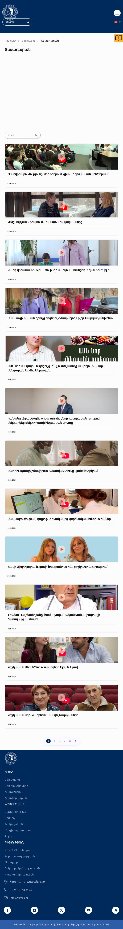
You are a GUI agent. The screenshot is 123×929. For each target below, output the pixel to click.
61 (70, 741)
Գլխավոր (10, 41)
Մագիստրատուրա (18, 830)
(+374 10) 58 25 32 (20, 889)
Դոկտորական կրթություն (22, 868)
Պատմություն (14, 792)
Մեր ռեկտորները (16, 786)
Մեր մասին (29, 41)
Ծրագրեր (11, 862)
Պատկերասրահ (16, 798)
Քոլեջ (8, 836)
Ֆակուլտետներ (15, 824)
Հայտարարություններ (20, 874)
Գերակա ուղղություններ (21, 856)
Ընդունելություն (16, 812)
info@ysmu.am (19, 897)
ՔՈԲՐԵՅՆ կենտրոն (18, 850)
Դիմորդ (10, 818)
